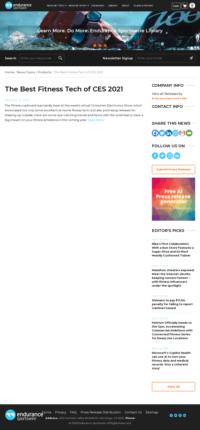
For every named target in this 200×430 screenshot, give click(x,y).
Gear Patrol (96, 120)
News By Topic (55, 5)
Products (44, 72)
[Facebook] (155, 133)
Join (176, 6)
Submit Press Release (174, 169)
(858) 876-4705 (145, 418)
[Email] (189, 133)
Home (9, 72)
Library (112, 5)
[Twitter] (162, 133)
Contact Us (133, 412)
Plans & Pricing (143, 5)
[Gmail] (182, 133)
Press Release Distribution (101, 412)
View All (174, 386)
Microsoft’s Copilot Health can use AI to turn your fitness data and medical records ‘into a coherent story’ (171, 360)
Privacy (60, 412)
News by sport (78, 5)
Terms (46, 412)
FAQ (73, 412)
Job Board (97, 5)
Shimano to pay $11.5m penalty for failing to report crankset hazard (172, 304)
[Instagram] (175, 133)
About (125, 5)
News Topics (26, 72)
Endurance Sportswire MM (169, 98)
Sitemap (152, 412)
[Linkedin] (168, 133)
